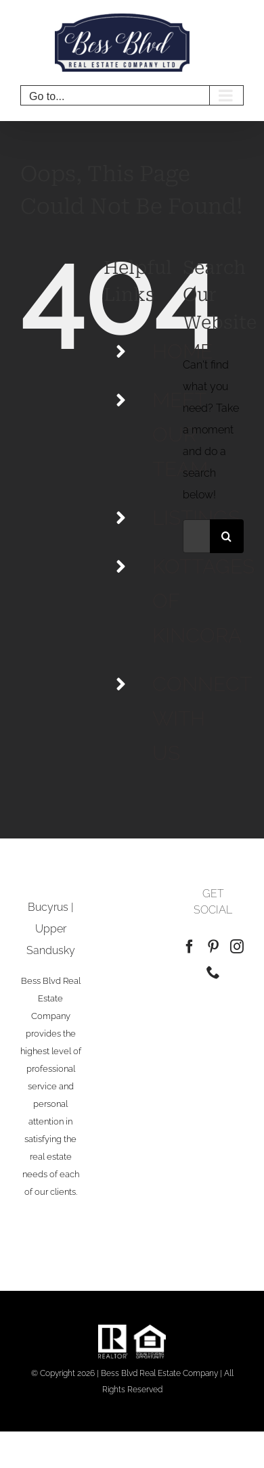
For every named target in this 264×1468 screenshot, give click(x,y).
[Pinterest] (213, 946)
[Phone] (213, 972)
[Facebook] (189, 946)
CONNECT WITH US (201, 718)
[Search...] (196, 536)
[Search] (227, 536)
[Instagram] (237, 946)
